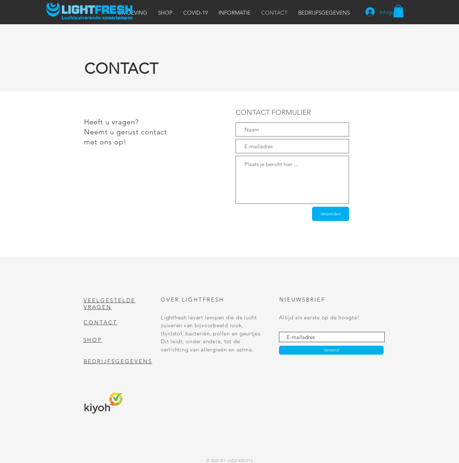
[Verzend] (331, 350)
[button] (132, 13)
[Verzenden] (330, 214)
